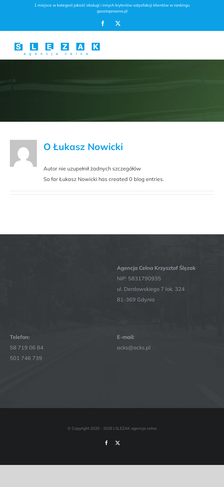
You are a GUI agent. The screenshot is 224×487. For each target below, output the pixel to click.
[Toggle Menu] (210, 45)
